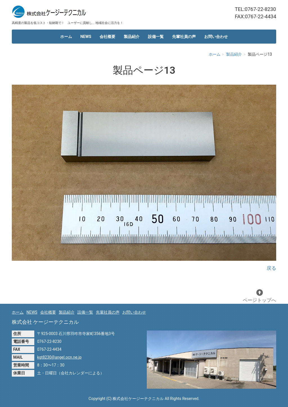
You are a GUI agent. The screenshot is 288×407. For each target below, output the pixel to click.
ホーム (66, 36)
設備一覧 (156, 36)
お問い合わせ (216, 36)
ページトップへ (259, 296)
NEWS (85, 36)
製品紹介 (132, 36)
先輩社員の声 (184, 36)
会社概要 (107, 36)
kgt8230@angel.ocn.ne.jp (59, 357)
